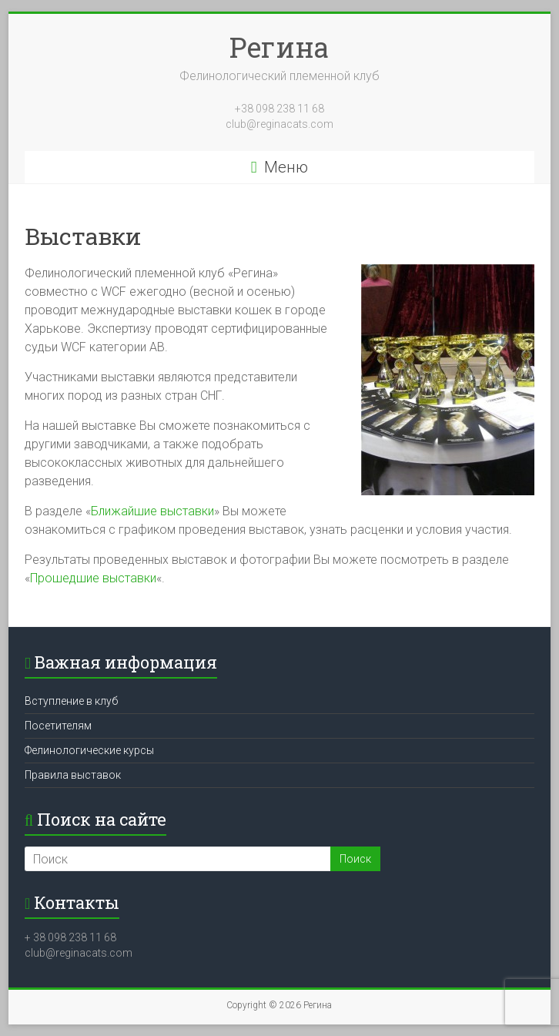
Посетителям (58, 725)
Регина (279, 46)
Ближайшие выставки (152, 511)
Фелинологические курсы (89, 750)
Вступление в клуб (71, 701)
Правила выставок (73, 775)
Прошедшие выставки (93, 578)
